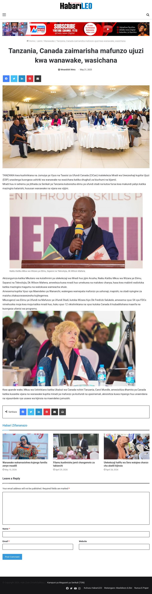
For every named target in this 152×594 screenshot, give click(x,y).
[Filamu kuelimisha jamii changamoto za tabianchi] (76, 446)
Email (6, 541)
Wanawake (49, 41)
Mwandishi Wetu (68, 69)
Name (6, 529)
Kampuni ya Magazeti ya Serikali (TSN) (66, 582)
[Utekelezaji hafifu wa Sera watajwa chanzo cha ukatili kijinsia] (126, 446)
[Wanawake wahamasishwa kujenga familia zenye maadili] (25, 446)
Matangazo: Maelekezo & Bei (118, 588)
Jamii (39, 41)
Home (31, 41)
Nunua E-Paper (141, 588)
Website (83, 541)
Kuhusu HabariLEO (93, 588)
